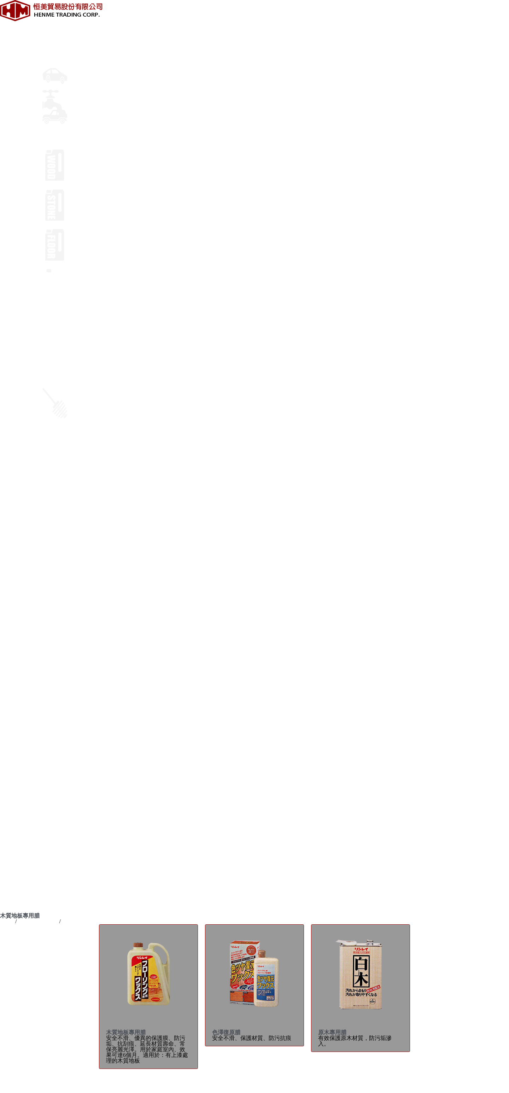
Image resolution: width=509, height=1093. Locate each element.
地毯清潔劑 (14, 842)
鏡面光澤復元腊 (20, 599)
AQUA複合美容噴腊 (25, 701)
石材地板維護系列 (22, 831)
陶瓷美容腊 (14, 610)
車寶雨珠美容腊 (20, 571)
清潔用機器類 (17, 865)
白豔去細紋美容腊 (22, 689)
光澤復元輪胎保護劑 (25, 740)
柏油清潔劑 (14, 723)
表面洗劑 (11, 848)
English (8, 520)
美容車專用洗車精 (22, 797)
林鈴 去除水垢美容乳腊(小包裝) (39, 650)
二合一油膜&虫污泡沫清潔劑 (36, 786)
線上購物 (53, 486)
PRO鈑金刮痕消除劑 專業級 (34, 655)
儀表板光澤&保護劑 (24, 746)
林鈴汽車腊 (14, 893)
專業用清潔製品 (62, 143)
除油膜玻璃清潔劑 (22, 780)
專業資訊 (53, 41)
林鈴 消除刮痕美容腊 (26, 621)
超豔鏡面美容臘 (20, 616)
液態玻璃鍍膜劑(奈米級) (30, 678)
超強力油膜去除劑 (22, 774)
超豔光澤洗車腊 (20, 803)
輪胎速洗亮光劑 (20, 729)
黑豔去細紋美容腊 (22, 695)
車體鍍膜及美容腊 (65, 46)
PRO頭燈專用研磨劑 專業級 (34, 661)
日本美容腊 (14, 593)
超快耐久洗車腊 (20, 791)
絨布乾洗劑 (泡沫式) (25, 757)
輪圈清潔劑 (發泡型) (25, 735)
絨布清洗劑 (14, 763)
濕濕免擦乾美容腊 (22, 638)
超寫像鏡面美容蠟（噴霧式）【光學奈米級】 (56, 604)
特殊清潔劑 (14, 853)
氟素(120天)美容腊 (23, 576)
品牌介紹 (53, 35)
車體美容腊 (14, 565)
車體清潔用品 (17, 718)
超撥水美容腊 (17, 672)
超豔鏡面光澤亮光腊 (25, 684)
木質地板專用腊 (20, 825)
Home (7, 921)
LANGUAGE (15, 514)
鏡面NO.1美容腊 (20, 582)
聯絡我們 (53, 480)
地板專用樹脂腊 (20, 836)
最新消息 (53, 30)
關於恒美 (53, 24)
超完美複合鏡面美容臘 (28, 633)
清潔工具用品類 (20, 859)
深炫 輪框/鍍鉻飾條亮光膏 (32, 752)
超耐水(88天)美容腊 (24, 588)
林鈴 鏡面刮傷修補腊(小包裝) (36, 644)
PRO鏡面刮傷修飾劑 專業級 (34, 667)
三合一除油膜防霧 (22, 769)
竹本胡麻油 (14, 899)
